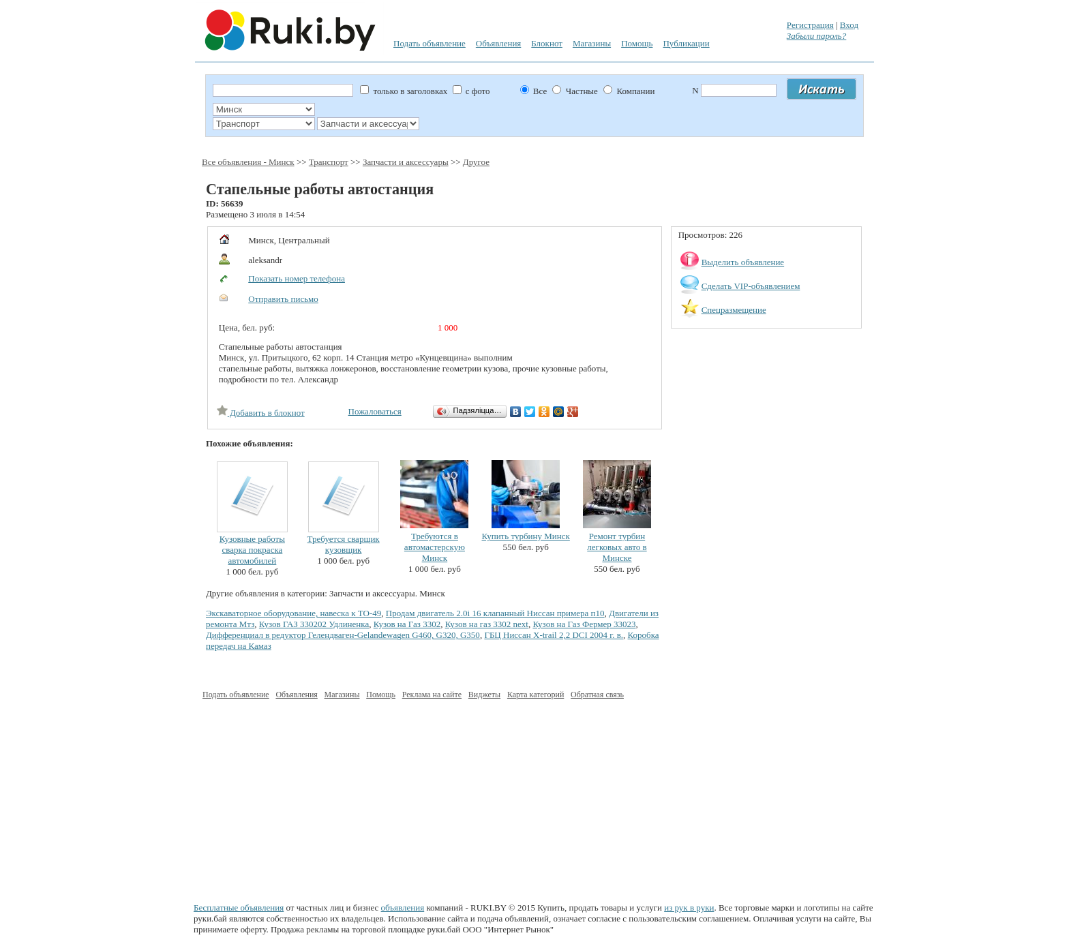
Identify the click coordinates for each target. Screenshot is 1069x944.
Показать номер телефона (296, 278)
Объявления (499, 43)
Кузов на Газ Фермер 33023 (583, 624)
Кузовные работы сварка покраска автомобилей (252, 550)
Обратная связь (597, 694)
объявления (403, 907)
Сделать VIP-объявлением (751, 286)
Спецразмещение (734, 310)
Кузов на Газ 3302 (407, 624)
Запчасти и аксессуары (406, 162)
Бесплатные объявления (239, 907)
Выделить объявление (743, 262)
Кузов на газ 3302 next (486, 624)
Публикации (686, 43)
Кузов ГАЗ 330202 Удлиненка (314, 624)
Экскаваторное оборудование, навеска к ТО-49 (293, 613)
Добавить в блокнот (261, 413)
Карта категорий (535, 694)
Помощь (636, 43)
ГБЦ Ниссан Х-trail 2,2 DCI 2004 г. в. (553, 635)
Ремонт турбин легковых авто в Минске (616, 547)
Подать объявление (429, 43)
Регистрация (810, 25)
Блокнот (546, 43)
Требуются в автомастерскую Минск (434, 547)
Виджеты (484, 694)
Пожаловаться (375, 411)
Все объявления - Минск (248, 162)
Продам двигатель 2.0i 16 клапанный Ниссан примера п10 (495, 613)
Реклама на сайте (432, 694)
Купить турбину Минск (526, 536)
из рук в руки (689, 907)
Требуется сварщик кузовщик (343, 544)
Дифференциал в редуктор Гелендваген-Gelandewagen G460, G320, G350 (343, 635)
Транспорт (328, 162)
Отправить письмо (283, 299)
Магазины (592, 43)
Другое (476, 162)
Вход (849, 25)
